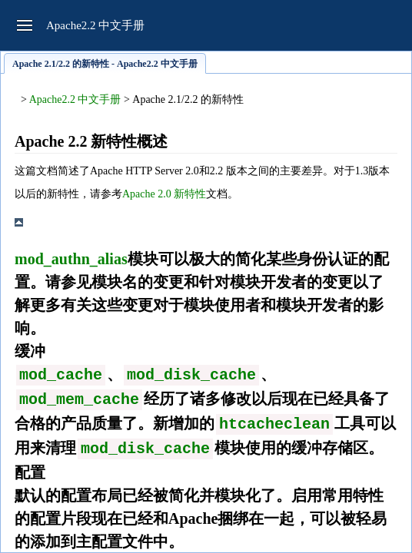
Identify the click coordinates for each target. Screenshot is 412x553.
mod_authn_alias (71, 258)
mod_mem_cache (79, 400)
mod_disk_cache (191, 375)
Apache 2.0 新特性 (164, 194)
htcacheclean (274, 424)
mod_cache (60, 375)
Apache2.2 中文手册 (75, 99)
